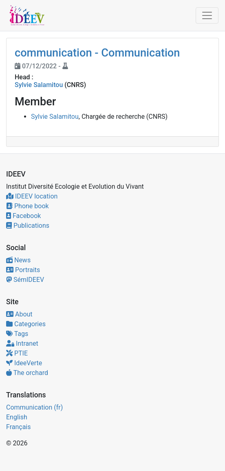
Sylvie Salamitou (39, 85)
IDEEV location (31, 196)
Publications (27, 225)
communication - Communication (97, 52)
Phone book (27, 206)
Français (18, 427)
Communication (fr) (34, 407)
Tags (17, 334)
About (19, 314)
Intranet (22, 343)
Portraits (23, 270)
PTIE (17, 353)
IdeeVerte (24, 363)
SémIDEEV (25, 279)
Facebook (23, 216)
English (16, 417)
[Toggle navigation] (207, 15)
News (18, 260)
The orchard (27, 373)
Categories (26, 324)
